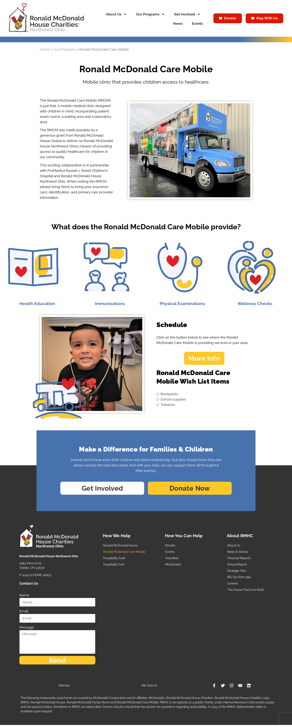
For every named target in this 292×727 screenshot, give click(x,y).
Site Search (149, 687)
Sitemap (64, 687)
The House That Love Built (245, 590)
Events (197, 23)
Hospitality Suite (114, 559)
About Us (116, 14)
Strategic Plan (236, 571)
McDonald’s (173, 565)
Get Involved (187, 14)
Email (23, 612)
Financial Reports (239, 559)
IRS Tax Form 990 (239, 578)
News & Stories (237, 552)
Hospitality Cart (113, 565)
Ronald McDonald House (120, 546)
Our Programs (150, 14)
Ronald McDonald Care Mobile (124, 552)
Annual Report (237, 565)
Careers (232, 584)
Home (45, 49)
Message (26, 628)
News (178, 23)
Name (24, 596)
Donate (170, 546)
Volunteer (172, 559)
